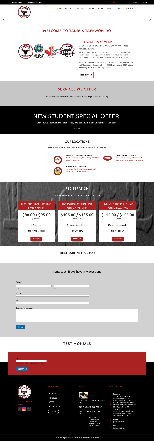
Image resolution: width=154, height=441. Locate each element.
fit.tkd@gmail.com (34, 2)
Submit (20, 327)
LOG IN (53, 411)
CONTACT (129, 8)
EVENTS (110, 8)
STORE (100, 8)
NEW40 (77, 129)
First (17, 288)
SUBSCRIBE (22, 369)
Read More (86, 74)
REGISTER (136, 2)
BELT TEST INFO (55, 406)
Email (19, 301)
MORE (119, 8)
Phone (18, 293)
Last (55, 288)
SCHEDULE (79, 8)
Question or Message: (24, 308)
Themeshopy (94, 438)
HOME (59, 8)
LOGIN (145, 2)
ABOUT (68, 8)
